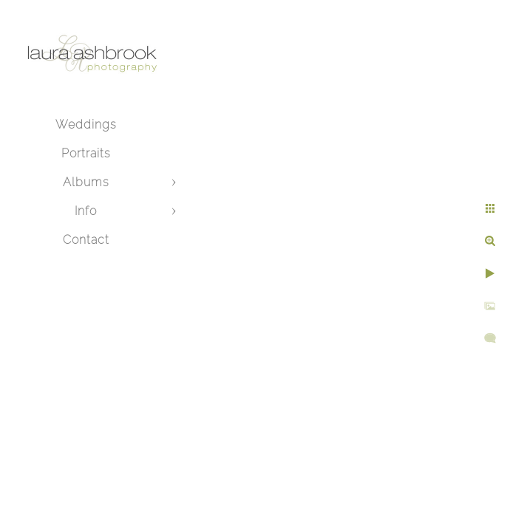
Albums (86, 182)
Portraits (86, 153)
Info (86, 211)
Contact (86, 240)
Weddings (86, 124)
